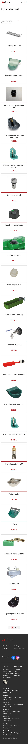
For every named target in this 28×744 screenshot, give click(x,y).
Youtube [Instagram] (18, 658)
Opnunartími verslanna (10, 738)
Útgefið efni (17, 675)
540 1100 (5, 649)
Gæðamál (5, 675)
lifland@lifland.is (19, 649)
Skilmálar (17, 673)
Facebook (13, 658)
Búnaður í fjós (7, 671)
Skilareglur (17, 671)
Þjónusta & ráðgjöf (8, 673)
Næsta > (18, 627)
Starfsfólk (17, 669)
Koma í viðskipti (7, 677)
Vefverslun (6, 669)
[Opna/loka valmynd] (25, 2)
